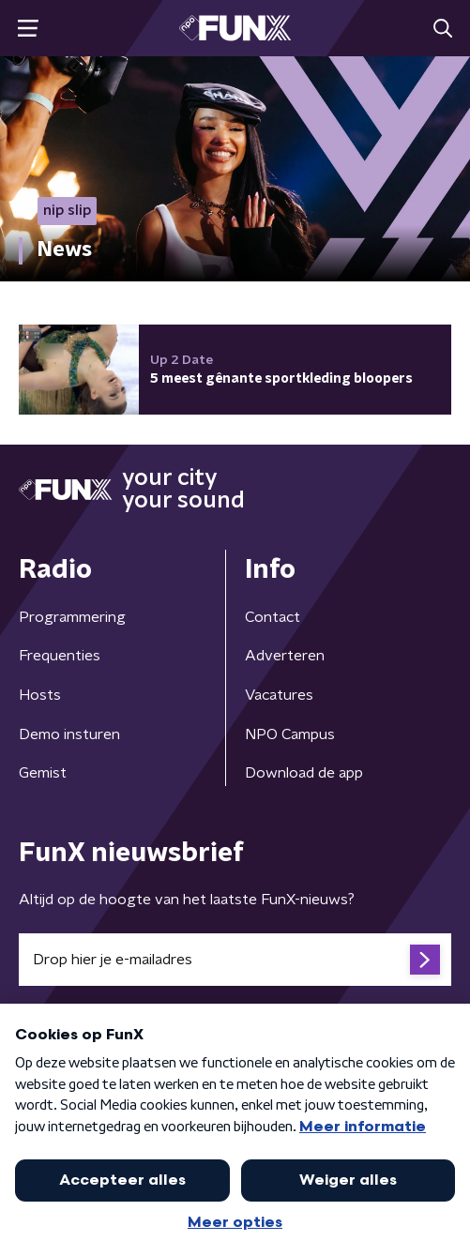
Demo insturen (69, 734)
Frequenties (59, 655)
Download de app (304, 772)
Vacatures (279, 695)
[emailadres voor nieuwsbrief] (235, 959)
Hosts (40, 695)
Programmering (72, 617)
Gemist (43, 772)
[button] (27, 28)
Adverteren (285, 655)
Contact (272, 617)
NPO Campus (290, 734)
